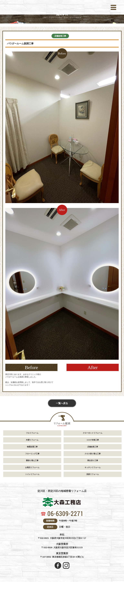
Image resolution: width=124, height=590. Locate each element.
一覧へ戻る (62, 403)
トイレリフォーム (32, 474)
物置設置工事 (32, 447)
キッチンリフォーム (93, 468)
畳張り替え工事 (32, 461)
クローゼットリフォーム (92, 433)
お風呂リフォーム (32, 468)
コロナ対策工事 (92, 440)
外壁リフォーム (32, 440)
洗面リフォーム (92, 474)
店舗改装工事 (60, 36)
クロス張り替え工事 (93, 454)
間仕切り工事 (92, 461)
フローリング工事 (32, 454)
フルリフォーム (32, 433)
